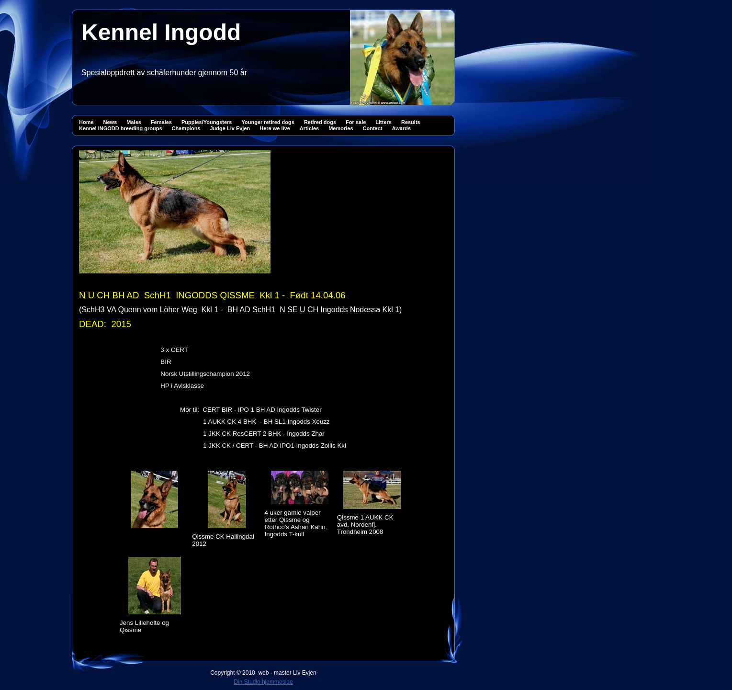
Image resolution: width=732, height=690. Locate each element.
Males (133, 122)
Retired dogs (320, 122)
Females (161, 122)
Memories (340, 128)
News (110, 122)
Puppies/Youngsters (206, 122)
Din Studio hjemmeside (263, 682)
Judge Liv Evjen (230, 128)
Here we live (274, 128)
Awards (401, 128)
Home (86, 122)
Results (410, 122)
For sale (356, 122)
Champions (186, 128)
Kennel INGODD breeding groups (120, 128)
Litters (383, 122)
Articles (309, 128)
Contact (373, 128)
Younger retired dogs (267, 122)
